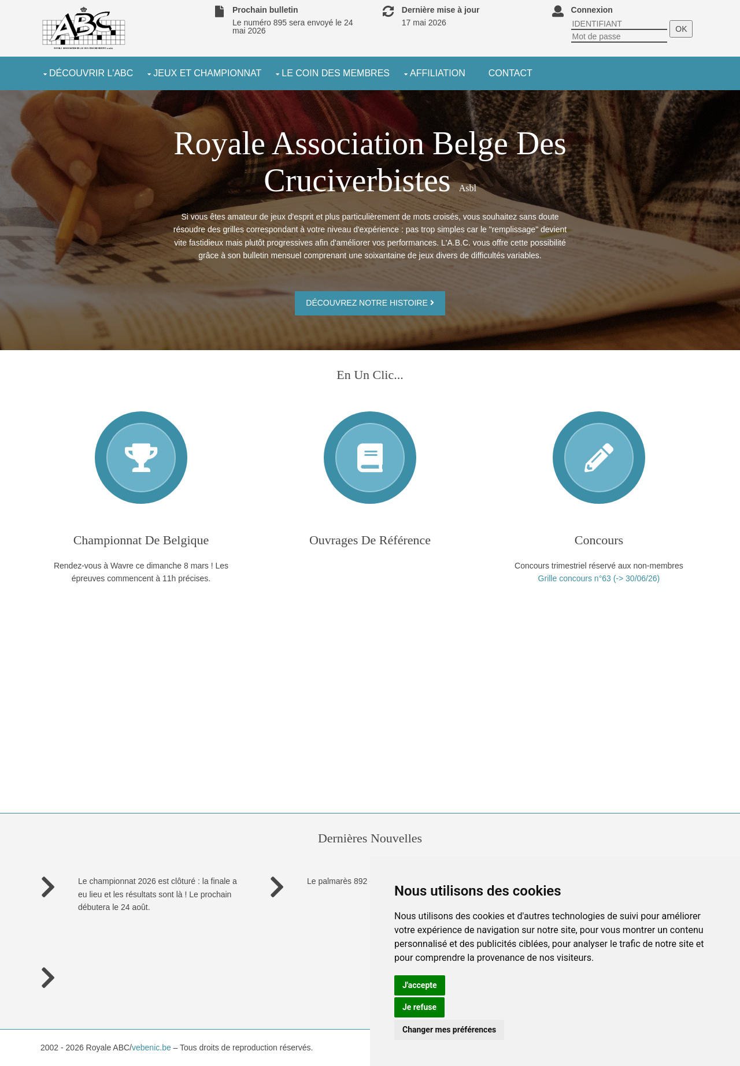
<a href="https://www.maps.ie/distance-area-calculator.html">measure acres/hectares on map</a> (141, 665)
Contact (510, 73)
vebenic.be (151, 1047)
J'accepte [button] (419, 985)
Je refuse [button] (419, 1007)
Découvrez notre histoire (370, 302)
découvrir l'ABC (91, 73)
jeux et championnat (207, 73)
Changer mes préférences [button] (449, 1029)
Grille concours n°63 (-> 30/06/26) (599, 578)
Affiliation (437, 73)
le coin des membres (336, 73)
